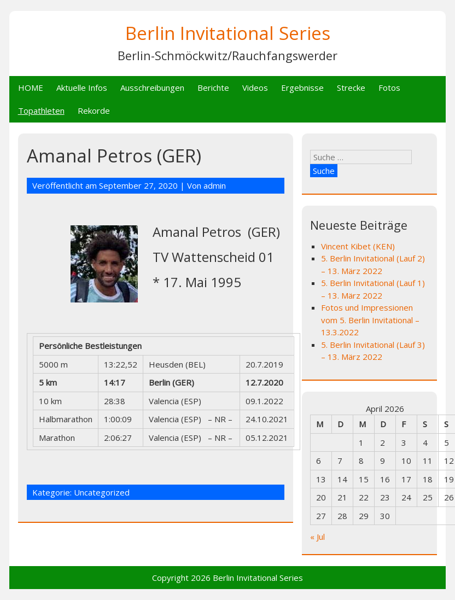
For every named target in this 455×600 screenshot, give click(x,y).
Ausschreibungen (152, 87)
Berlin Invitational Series (227, 33)
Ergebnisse (302, 87)
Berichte (213, 87)
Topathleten (41, 110)
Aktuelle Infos (81, 87)
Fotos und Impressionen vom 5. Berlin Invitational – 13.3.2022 (370, 319)
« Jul (317, 536)
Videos (255, 87)
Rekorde (94, 110)
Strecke (351, 87)
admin (214, 185)
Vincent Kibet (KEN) (358, 246)
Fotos (389, 87)
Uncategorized (102, 492)
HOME (30, 87)
